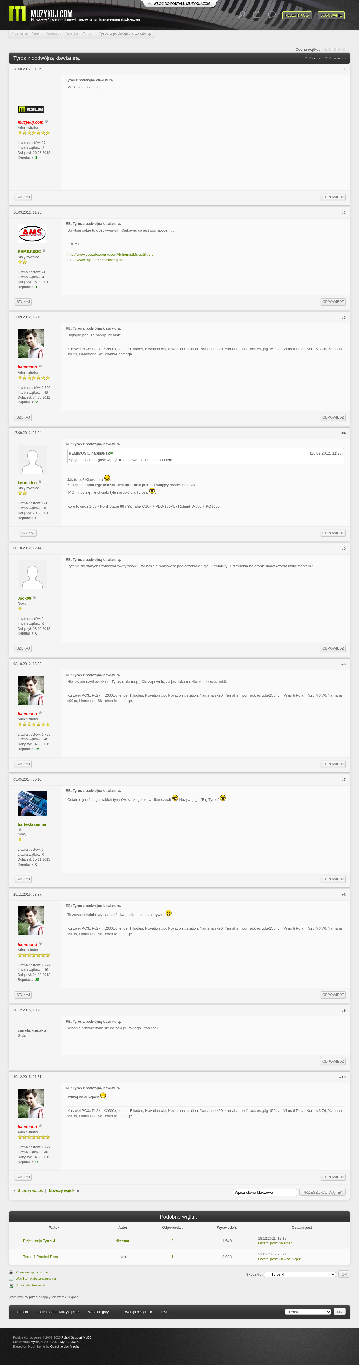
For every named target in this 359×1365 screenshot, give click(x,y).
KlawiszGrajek (290, 1259)
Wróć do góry (98, 1312)
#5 (344, 548)
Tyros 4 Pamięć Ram (40, 1257)
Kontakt (22, 1312)
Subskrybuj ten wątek (31, 1285)
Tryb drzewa (313, 58)
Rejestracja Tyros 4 (39, 1241)
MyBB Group (69, 1342)
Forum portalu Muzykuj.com (58, 1312)
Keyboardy (53, 33)
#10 (342, 1077)
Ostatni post (267, 1243)
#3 (344, 317)
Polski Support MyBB (76, 1337)
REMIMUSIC (29, 251)
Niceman (122, 1241)
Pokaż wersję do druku (32, 1272)
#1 (344, 69)
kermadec (27, 482)
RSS (165, 1312)
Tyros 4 (88, 33)
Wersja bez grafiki (139, 1312)
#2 (344, 212)
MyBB (35, 1342)
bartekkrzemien (33, 824)
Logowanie (331, 15)
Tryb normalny (335, 58)
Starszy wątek (30, 1190)
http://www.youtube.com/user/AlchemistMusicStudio (110, 254)
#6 (344, 664)
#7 (344, 779)
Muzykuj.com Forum (26, 33)
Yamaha (72, 33)
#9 (344, 1010)
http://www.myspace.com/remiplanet (97, 260)
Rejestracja (297, 15)
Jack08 (24, 598)
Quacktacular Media (64, 1346)
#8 (344, 895)
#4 (344, 433)
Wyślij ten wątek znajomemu (36, 1278)
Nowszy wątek (61, 1190)
